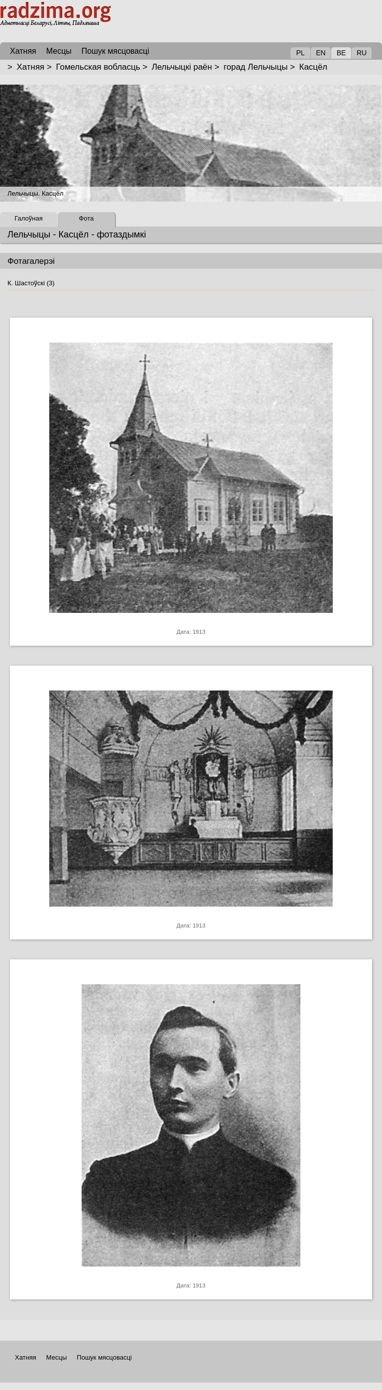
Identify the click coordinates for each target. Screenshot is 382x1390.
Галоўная (28, 218)
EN (320, 53)
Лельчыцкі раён (182, 67)
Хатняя (31, 67)
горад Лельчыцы (256, 67)
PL (300, 53)
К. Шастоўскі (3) (31, 283)
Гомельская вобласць (98, 67)
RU (362, 53)
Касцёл (313, 67)
